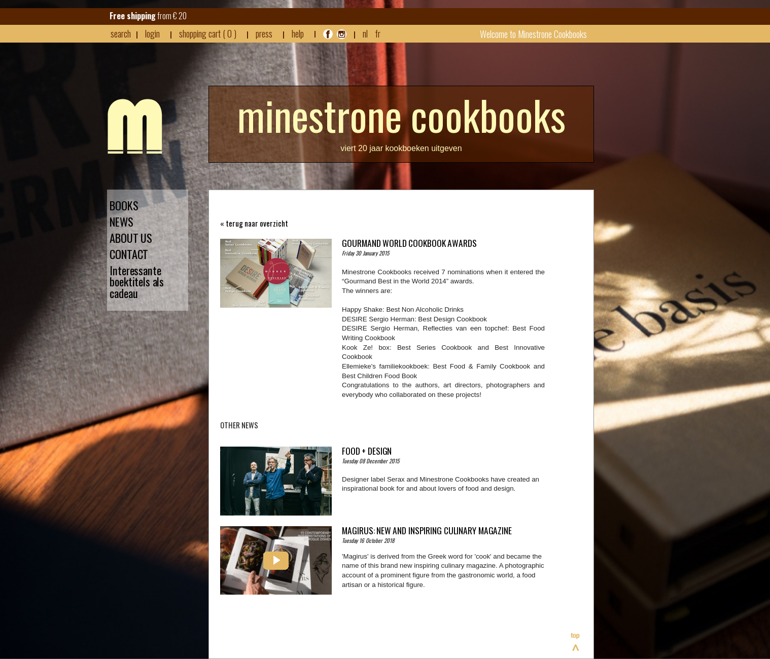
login (152, 33)
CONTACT (129, 254)
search (121, 33)
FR (377, 33)
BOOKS (124, 205)
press (264, 33)
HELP (298, 33)
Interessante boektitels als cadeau (137, 282)
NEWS (121, 222)
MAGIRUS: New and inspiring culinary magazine (427, 530)
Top (576, 642)
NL (365, 33)
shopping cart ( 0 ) (207, 33)
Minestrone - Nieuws (135, 126)
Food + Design (367, 450)
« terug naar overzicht (254, 223)
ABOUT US (131, 238)
